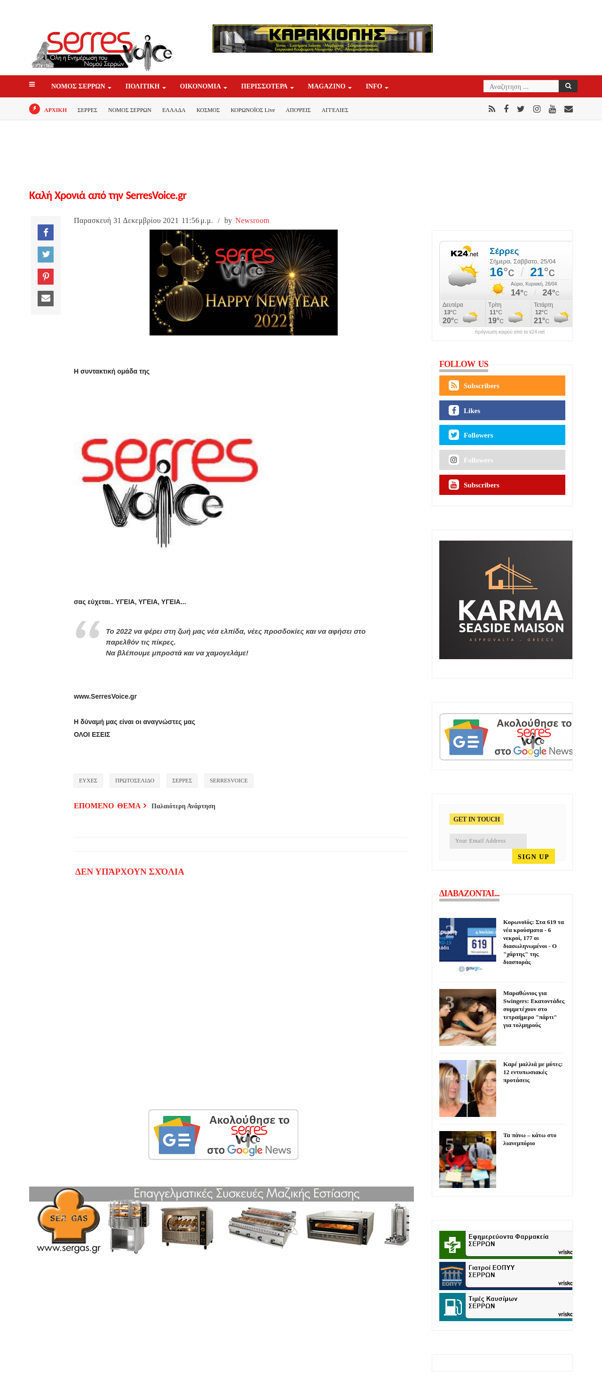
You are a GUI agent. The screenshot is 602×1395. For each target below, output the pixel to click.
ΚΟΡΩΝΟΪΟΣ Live (252, 110)
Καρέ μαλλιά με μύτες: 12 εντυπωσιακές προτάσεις (532, 1072)
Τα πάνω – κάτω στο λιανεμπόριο (529, 1139)
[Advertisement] (158, 384)
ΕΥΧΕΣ (88, 780)
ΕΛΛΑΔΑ (174, 110)
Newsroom (253, 220)
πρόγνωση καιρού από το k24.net (510, 332)
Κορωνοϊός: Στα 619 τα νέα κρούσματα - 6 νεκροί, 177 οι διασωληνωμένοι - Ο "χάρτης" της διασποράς (533, 941)
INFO (375, 87)
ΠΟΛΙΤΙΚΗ (143, 87)
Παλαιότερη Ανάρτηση (183, 806)
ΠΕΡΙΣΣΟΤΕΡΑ (265, 87)
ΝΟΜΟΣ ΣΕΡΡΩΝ (79, 87)
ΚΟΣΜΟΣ (208, 110)
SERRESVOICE (229, 780)
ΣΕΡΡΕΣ (87, 110)
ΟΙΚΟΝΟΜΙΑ (201, 87)
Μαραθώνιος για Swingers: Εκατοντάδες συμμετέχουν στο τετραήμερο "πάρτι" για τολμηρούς (533, 1008)
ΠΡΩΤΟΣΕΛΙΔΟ (134, 780)
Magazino (327, 87)
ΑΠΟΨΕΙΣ (298, 110)
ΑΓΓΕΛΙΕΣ (335, 110)
